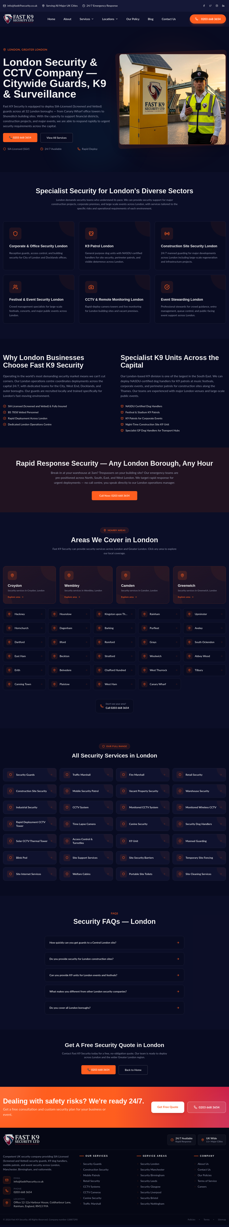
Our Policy (135, 20)
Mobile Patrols (89, 1177)
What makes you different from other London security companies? (114, 993)
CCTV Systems (89, 1188)
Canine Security (90, 1199)
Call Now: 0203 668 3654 (114, 497)
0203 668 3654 (208, 20)
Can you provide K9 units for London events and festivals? (114, 977)
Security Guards (90, 1165)
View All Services (57, 139)
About (70, 20)
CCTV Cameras (90, 1194)
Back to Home (133, 1071)
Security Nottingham (150, 1205)
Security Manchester (150, 1171)
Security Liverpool (149, 1194)
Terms (206, 1221)
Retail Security (89, 1182)
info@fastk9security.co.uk (20, 5)
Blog (153, 20)
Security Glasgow (149, 1188)
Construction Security (94, 1171)
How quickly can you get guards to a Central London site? (114, 944)
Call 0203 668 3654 (117, 709)
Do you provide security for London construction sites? (114, 960)
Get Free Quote (167, 1108)
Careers (200, 1188)
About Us (201, 1165)
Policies (191, 1221)
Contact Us (172, 20)
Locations (113, 20)
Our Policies (203, 1177)
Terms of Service (205, 1182)
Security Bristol (147, 1199)
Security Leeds (147, 1182)
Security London (148, 1165)
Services (90, 20)
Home (54, 20)
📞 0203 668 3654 (20, 139)
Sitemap (222, 1221)
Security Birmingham (151, 1177)
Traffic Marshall (90, 1205)
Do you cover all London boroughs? (114, 1009)
